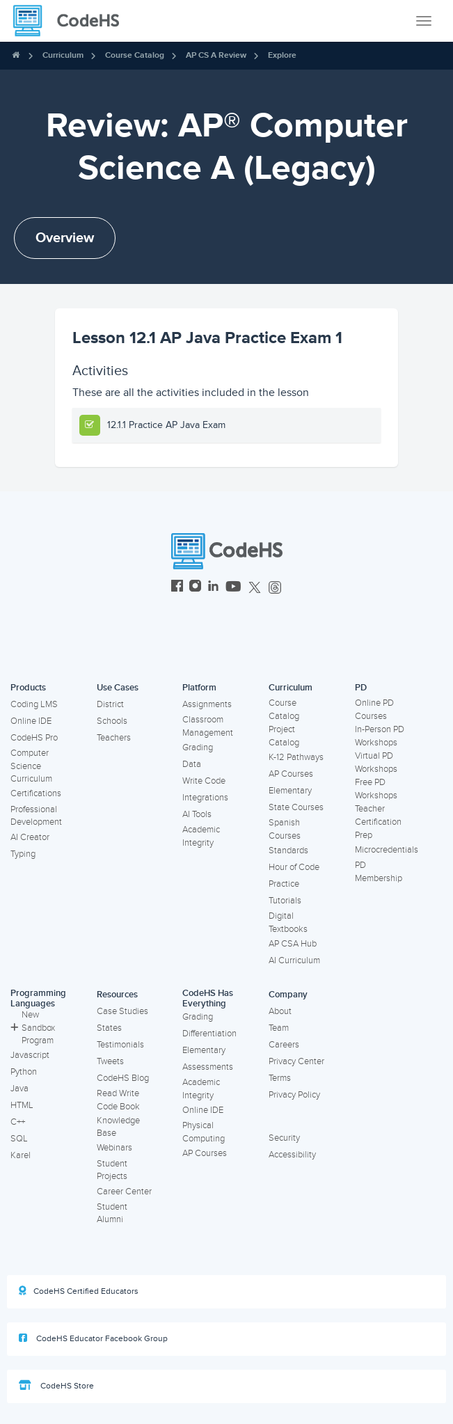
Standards (288, 850)
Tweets (110, 1061)
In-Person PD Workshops (379, 736)
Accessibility (292, 1154)
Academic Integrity (201, 836)
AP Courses (291, 774)
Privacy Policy (294, 1094)
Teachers (114, 737)
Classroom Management (207, 726)
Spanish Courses (285, 829)
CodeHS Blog (123, 1078)
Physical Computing (203, 1132)
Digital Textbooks (288, 922)
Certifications (35, 793)
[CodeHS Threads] (275, 588)
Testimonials (120, 1044)
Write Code (203, 780)
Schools (112, 721)
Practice (284, 883)
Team (279, 1028)
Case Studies (122, 1011)
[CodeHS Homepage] (71, 21)
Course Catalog (134, 55)
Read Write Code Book (118, 1100)
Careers (284, 1044)
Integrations (205, 797)
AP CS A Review (216, 55)
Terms (280, 1078)
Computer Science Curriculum (31, 765)
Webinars (114, 1147)
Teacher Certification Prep (378, 821)
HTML (21, 1105)
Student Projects (112, 1170)
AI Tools (197, 814)
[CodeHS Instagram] (195, 588)
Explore (282, 55)
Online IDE (30, 721)
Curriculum (63, 55)
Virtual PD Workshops (376, 762)
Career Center (124, 1191)
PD (361, 688)
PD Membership (378, 872)
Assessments (207, 1067)
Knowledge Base (118, 1127)
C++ (17, 1122)
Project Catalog (284, 736)
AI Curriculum (294, 960)
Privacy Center (296, 1061)
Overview (64, 238)
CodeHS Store (56, 1385)
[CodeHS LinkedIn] (213, 588)
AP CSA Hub (293, 943)
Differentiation (209, 1033)
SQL (19, 1138)
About (280, 1011)
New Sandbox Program (32, 1027)
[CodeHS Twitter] (255, 588)
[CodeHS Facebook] (177, 588)
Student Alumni (112, 1213)
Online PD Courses (374, 709)
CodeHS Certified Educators (78, 1291)
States (109, 1028)
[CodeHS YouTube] (233, 588)
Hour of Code (294, 867)
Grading (197, 747)
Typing (22, 854)
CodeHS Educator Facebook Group (93, 1338)
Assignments (207, 704)
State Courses (296, 807)
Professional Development (36, 816)
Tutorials (285, 900)
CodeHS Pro (34, 737)
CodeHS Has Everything (207, 998)
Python (23, 1071)
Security (284, 1138)
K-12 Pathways (296, 757)
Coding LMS (34, 704)
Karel (20, 1155)
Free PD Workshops (376, 789)
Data (191, 764)
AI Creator (29, 837)
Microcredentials (386, 849)
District (110, 704)
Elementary (290, 790)
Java (19, 1088)
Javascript (29, 1055)
